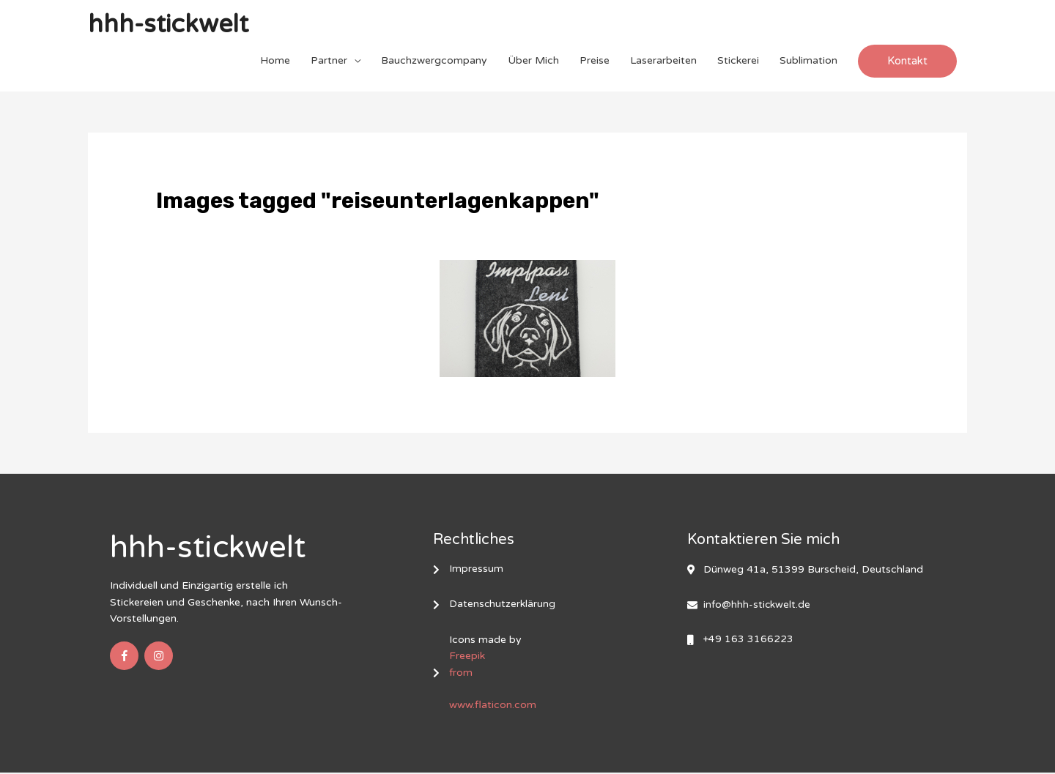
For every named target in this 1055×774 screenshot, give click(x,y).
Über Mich (533, 61)
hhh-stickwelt (171, 25)
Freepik (467, 658)
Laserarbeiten (663, 61)
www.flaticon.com (492, 707)
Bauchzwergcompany (434, 61)
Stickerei (738, 61)
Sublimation (808, 61)
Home (275, 61)
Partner (329, 61)
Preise (595, 61)
